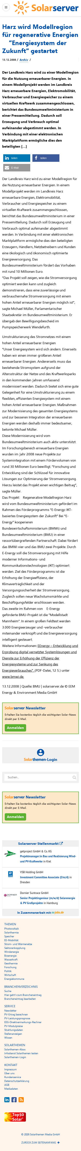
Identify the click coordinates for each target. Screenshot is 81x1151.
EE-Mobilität (11, 940)
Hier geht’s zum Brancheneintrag (22, 995)
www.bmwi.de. (13, 677)
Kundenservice (12, 1077)
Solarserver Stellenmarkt (40, 843)
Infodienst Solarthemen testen (21, 1053)
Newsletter (10, 1010)
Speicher (9, 936)
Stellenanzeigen (13, 1034)
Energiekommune (14, 979)
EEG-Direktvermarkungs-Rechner (22, 1022)
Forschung (10, 967)
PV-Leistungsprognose (17, 1018)
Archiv (24, 60)
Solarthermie (11, 932)
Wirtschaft (10, 975)
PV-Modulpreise (13, 1026)
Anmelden (15, 727)
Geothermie (10, 963)
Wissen (8, 1037)
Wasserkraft (10, 959)
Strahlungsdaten (13, 1030)
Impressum (10, 1069)
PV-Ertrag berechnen (16, 1014)
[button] (16, 158)
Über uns (9, 1073)
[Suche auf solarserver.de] (74, 777)
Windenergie (11, 952)
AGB (6, 1085)
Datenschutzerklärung (16, 1081)
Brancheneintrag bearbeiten (20, 999)
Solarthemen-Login (15, 1057)
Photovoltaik (11, 928)
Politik (7, 971)
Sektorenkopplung (14, 948)
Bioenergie (10, 955)
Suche (7, 991)
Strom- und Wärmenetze (18, 944)
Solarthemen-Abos (14, 1049)
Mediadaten (11, 1088)
